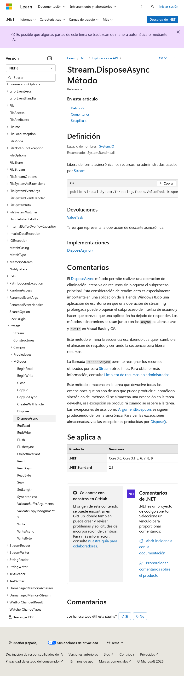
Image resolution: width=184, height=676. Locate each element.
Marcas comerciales (113, 661)
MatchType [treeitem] (18, 254)
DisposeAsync (82, 278)
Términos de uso (81, 661)
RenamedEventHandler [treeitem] (26, 304)
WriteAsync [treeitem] (25, 531)
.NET (83, 58)
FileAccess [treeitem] (17, 112)
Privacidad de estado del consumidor (33, 661)
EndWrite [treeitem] (24, 432)
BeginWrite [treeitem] (25, 375)
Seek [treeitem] (20, 482)
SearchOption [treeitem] (20, 311)
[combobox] (31, 68)
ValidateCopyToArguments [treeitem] (36, 514)
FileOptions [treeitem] (18, 155)
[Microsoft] (9, 6)
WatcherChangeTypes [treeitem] (25, 609)
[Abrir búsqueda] (152, 6)
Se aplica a (78, 120)
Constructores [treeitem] (23, 340)
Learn (71, 58)
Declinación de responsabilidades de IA (34, 654)
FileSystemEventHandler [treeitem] (27, 198)
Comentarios (80, 114)
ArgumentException (134, 409)
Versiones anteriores (83, 654)
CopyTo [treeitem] (22, 390)
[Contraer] (50, 58)
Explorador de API (105, 58)
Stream (80, 170)
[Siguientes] (142, 6)
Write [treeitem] (21, 524)
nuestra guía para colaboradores (95, 543)
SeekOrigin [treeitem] (18, 318)
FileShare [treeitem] (16, 162)
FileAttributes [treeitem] (19, 119)
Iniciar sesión (168, 6)
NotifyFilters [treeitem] (18, 269)
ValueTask (75, 217)
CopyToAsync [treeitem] (27, 397)
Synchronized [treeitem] (27, 496)
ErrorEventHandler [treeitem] (23, 98)
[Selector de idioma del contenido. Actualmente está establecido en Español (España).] (23, 642)
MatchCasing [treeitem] (19, 247)
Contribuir (127, 654)
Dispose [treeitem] (23, 411)
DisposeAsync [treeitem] (27, 418)
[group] (122, 192)
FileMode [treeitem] (16, 141)
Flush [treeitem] (21, 439)
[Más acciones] (174, 58)
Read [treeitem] (20, 461)
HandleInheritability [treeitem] (24, 219)
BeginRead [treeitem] (25, 368)
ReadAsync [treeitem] (25, 468)
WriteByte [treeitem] (24, 538)
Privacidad (147, 654)
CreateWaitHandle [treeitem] (30, 404)
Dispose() (158, 421)
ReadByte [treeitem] (24, 475)
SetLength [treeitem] (24, 489)
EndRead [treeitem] (23, 425)
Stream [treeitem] (18, 333)
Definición (78, 108)
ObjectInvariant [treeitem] (28, 454)
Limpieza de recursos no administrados (136, 374)
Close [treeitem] (21, 382)
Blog (107, 654)
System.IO (106, 146)
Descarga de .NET (163, 19)
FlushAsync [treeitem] (25, 446)
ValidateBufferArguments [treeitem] (35, 503)
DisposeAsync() (80, 250)
